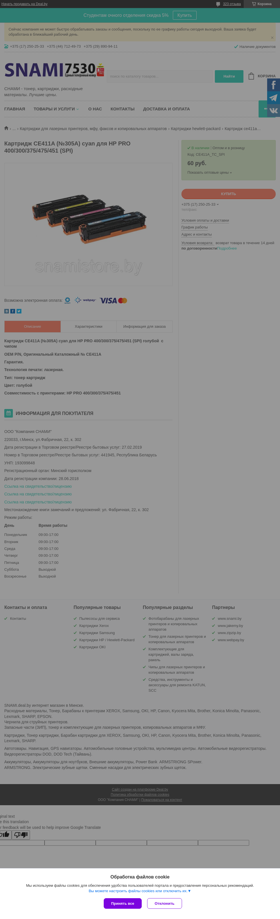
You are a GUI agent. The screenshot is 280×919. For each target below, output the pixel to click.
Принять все (122, 903)
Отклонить (165, 903)
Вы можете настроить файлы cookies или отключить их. (138, 891)
